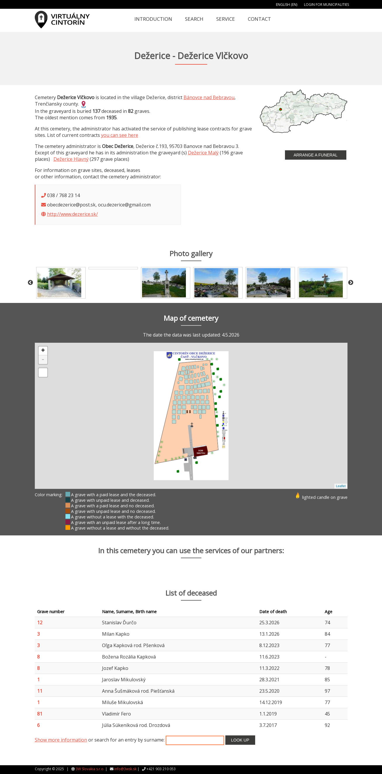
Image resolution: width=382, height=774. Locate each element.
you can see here (119, 135)
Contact (259, 18)
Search (194, 18)
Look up (240, 740)
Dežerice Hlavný (71, 159)
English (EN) (286, 4)
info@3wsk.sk (125, 768)
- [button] (43, 359)
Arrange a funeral (315, 155)
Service (225, 18)
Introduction (153, 18)
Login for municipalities (326, 4)
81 (39, 714)
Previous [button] (30, 282)
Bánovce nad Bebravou (209, 97)
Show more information (61, 740)
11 (39, 691)
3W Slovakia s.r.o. (90, 768)
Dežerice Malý (203, 152)
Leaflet (340, 486)
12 (39, 622)
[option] (61, 283)
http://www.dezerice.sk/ (72, 214)
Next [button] (351, 282)
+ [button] (43, 351)
